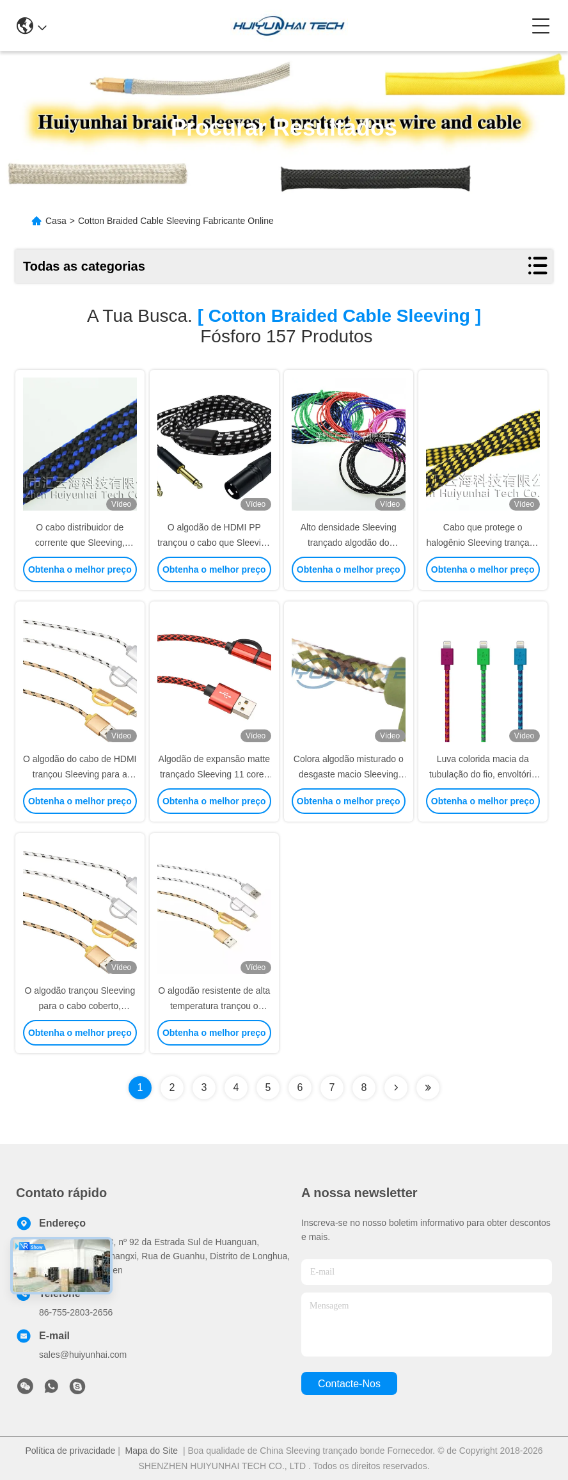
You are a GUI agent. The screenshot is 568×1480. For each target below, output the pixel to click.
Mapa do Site (151, 1450)
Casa (56, 221)
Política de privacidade (70, 1450)
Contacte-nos (349, 1383)
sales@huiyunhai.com (83, 1354)
